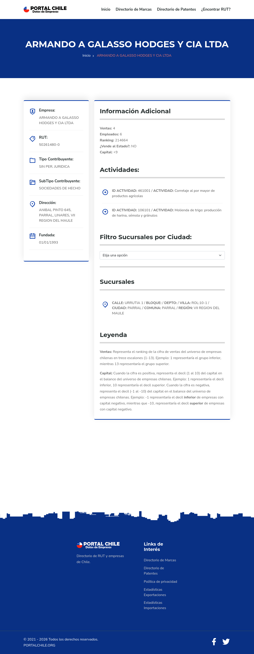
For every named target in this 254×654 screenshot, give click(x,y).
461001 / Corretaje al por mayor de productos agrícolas (164, 193)
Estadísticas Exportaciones (155, 592)
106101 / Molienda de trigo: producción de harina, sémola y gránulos (167, 213)
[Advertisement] (127, 475)
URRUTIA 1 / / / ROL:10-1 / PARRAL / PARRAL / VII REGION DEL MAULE (166, 308)
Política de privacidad (161, 581)
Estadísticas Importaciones (155, 605)
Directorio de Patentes (176, 9)
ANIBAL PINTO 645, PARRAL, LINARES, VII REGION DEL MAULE (57, 215)
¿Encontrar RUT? (215, 9)
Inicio (105, 9)
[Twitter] (226, 642)
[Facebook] (214, 642)
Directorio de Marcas (134, 9)
